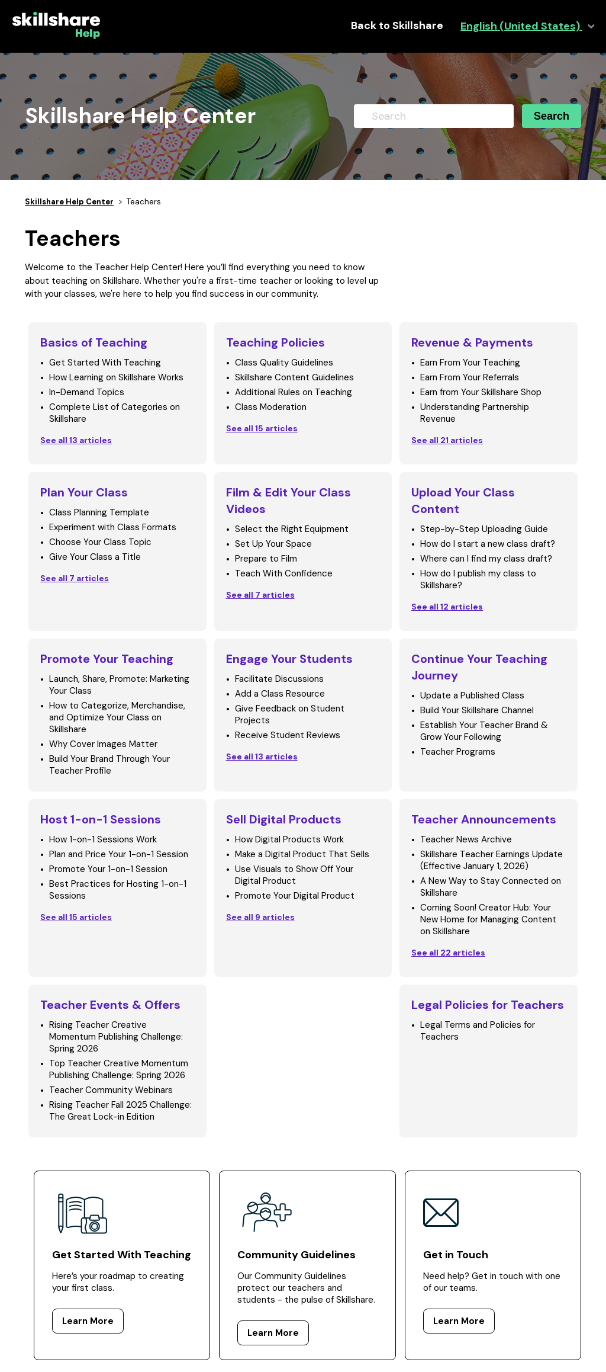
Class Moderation (271, 407)
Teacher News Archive (466, 839)
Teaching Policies (275, 342)
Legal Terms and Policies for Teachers (477, 1031)
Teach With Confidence (284, 573)
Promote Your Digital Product (294, 896)
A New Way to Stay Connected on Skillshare (490, 887)
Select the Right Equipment (292, 529)
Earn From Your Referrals (469, 377)
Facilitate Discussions (279, 679)
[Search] (434, 116)
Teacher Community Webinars (111, 1090)
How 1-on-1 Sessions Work (103, 839)
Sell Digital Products (283, 819)
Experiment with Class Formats (112, 527)
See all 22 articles (448, 952)
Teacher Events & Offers (110, 1004)
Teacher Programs (457, 752)
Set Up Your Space (273, 544)
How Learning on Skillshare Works (116, 377)
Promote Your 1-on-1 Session (108, 869)
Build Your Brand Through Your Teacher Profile (109, 765)
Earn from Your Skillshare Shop (480, 392)
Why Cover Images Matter (103, 744)
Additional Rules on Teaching (293, 392)
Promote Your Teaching (106, 658)
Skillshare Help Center (69, 202)
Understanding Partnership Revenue (474, 413)
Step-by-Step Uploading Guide (484, 529)
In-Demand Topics (86, 392)
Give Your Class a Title (95, 557)
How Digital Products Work (289, 839)
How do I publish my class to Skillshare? (478, 579)
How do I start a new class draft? (487, 544)
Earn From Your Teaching (470, 362)
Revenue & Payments (472, 342)
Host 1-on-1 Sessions (100, 819)
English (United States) (521, 26)
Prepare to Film (266, 559)
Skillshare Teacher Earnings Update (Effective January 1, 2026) (491, 860)
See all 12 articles (447, 606)
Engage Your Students (289, 658)
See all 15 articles (262, 428)
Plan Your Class (84, 492)
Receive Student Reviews (287, 735)
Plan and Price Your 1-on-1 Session (118, 854)
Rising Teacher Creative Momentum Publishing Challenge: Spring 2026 (116, 1036)
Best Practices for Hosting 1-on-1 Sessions (117, 890)
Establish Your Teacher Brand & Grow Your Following (484, 731)
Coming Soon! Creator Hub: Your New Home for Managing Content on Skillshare (488, 919)
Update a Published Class (472, 695)
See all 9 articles (260, 917)
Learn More (88, 1321)
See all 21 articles (447, 440)
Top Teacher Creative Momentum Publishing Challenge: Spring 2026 (118, 1069)
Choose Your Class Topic (100, 542)
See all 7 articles (74, 578)
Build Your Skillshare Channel (477, 710)
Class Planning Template (99, 512)
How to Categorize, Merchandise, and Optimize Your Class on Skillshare (117, 717)
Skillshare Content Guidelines (294, 377)
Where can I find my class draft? (486, 559)
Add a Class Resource (280, 694)
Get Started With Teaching (105, 362)
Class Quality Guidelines (284, 362)
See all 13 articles (76, 440)
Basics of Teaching (93, 342)
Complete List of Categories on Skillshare (114, 413)
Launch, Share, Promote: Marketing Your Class (119, 685)
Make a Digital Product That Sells (302, 854)
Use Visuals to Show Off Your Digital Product (294, 875)
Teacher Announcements (483, 819)
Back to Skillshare (397, 26)
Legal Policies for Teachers (487, 1004)
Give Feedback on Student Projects (289, 714)
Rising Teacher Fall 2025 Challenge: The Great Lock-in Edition (120, 1111)
